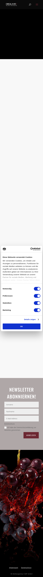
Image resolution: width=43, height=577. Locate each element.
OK (21, 326)
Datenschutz (26, 568)
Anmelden (31, 435)
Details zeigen (30, 319)
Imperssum (13, 568)
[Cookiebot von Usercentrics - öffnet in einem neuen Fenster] (30, 249)
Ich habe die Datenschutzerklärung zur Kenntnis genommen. (20, 428)
